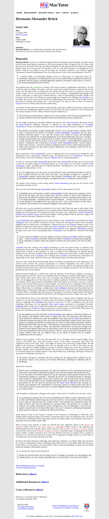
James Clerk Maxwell (68, 383)
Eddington (39, 302)
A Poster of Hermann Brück (26, 468)
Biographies (30, 13)
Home (19, 13)
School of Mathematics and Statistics (65, 506)
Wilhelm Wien (56, 158)
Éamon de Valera (38, 308)
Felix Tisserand (72, 122)
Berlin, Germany (22, 35)
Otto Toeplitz (84, 97)
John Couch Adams (56, 304)
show (33, 474)
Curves (65, 13)
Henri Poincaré (25, 124)
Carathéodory (77, 156)
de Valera (75, 318)
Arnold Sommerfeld (62, 133)
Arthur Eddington (60, 288)
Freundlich (58, 230)
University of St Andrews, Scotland (66, 508)
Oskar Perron (63, 126)
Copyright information (25, 507)
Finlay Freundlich (59, 226)
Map (58, 13)
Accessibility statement (25, 509)
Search (74, 13)
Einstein (73, 224)
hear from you (77, 516)
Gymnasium (37, 87)
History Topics (46, 13)
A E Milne (63, 256)
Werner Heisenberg (62, 183)
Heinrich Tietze (33, 214)
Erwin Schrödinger (54, 314)
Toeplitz (19, 103)
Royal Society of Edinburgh (53, 427)
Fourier (53, 143)
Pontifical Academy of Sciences (75, 429)
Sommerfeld (75, 133)
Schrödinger (67, 176)
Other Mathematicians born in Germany (30, 466)
